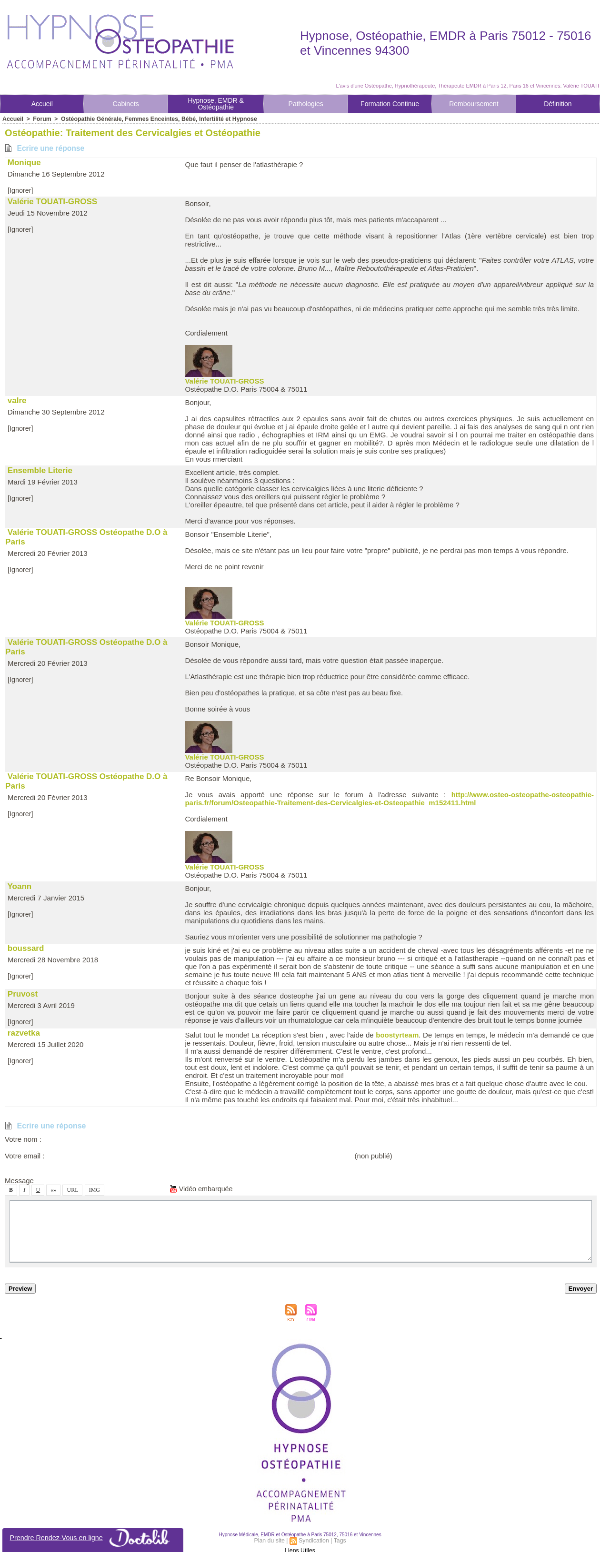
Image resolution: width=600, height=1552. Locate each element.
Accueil (42, 104)
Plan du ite (270, 1539)
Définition (557, 104)
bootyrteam (397, 1035)
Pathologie (306, 104)
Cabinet (126, 104)
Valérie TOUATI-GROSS (224, 381)
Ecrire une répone (45, 148)
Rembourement (474, 104)
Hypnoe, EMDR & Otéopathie (215, 104)
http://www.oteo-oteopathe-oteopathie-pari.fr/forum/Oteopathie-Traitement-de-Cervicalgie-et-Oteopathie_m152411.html (389, 799)
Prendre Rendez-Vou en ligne (93, 1537)
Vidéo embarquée (202, 1189)
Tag (339, 1539)
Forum (41, 119)
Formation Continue (389, 104)
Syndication (314, 1539)
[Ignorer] (21, 190)
